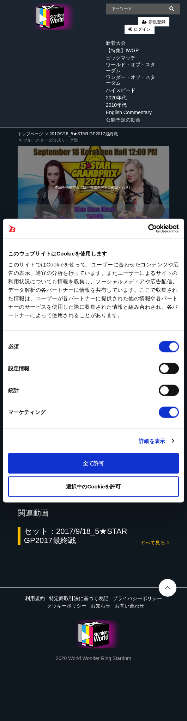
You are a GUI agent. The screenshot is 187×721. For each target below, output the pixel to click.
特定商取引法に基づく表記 (78, 598)
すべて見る (154, 542)
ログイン (142, 29)
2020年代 (116, 97)
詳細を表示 (152, 441)
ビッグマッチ (120, 58)
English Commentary (129, 112)
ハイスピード (120, 90)
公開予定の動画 (123, 120)
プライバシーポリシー (137, 598)
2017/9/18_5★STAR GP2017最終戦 (83, 133)
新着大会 (116, 43)
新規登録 (157, 21)
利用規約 (35, 598)
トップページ (30, 133)
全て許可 (93, 463)
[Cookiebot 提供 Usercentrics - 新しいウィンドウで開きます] (148, 228)
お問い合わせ (129, 606)
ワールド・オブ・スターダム (130, 67)
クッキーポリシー (66, 606)
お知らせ (100, 606)
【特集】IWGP (122, 50)
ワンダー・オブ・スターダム (130, 80)
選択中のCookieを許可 (93, 486)
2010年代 (116, 105)
